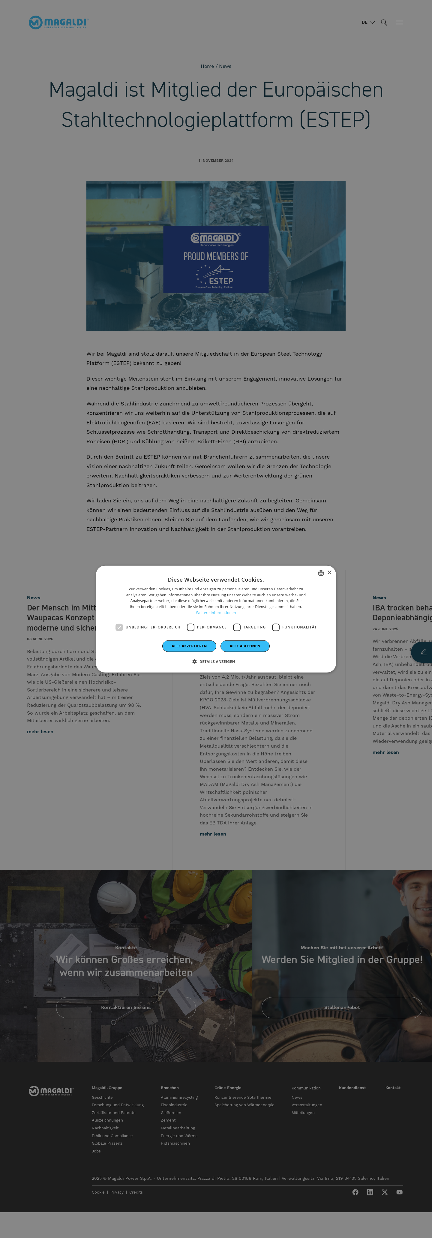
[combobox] (321, 573)
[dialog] (216, 618)
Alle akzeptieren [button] (189, 646)
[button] (216, 661)
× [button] (329, 573)
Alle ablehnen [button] (245, 646)
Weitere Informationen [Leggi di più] (216, 612)
